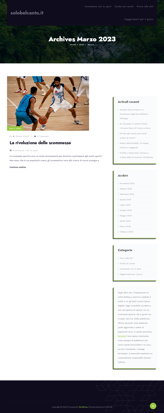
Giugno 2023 (126, 211)
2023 (82, 44)
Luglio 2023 (125, 206)
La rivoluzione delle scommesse (40, 143)
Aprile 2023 (125, 222)
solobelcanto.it (27, 12)
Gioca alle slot (145, 6)
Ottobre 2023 (126, 190)
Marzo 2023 (125, 227)
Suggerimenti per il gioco (139, 19)
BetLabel (122, 337)
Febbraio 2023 (126, 233)
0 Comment (43, 136)
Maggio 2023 (126, 217)
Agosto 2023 (125, 201)
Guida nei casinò (124, 6)
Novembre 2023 (127, 184)
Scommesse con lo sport (98, 6)
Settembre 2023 (127, 195)
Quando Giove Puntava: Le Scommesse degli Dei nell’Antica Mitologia (134, 115)
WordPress (83, 407)
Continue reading (18, 167)
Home (73, 44)
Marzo (91, 44)
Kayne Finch (22, 136)
